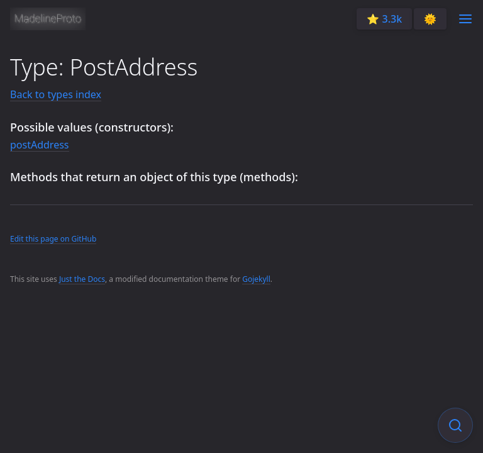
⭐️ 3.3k (384, 19)
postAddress (39, 145)
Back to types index (55, 94)
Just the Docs (82, 279)
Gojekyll (256, 279)
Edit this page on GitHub (53, 238)
